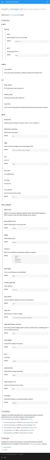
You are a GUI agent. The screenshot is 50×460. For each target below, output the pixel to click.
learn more (29, 419)
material (21, 454)
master (18, 15)
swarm (5, 450)
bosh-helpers (7, 447)
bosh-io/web (10, 454)
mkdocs (15, 454)
